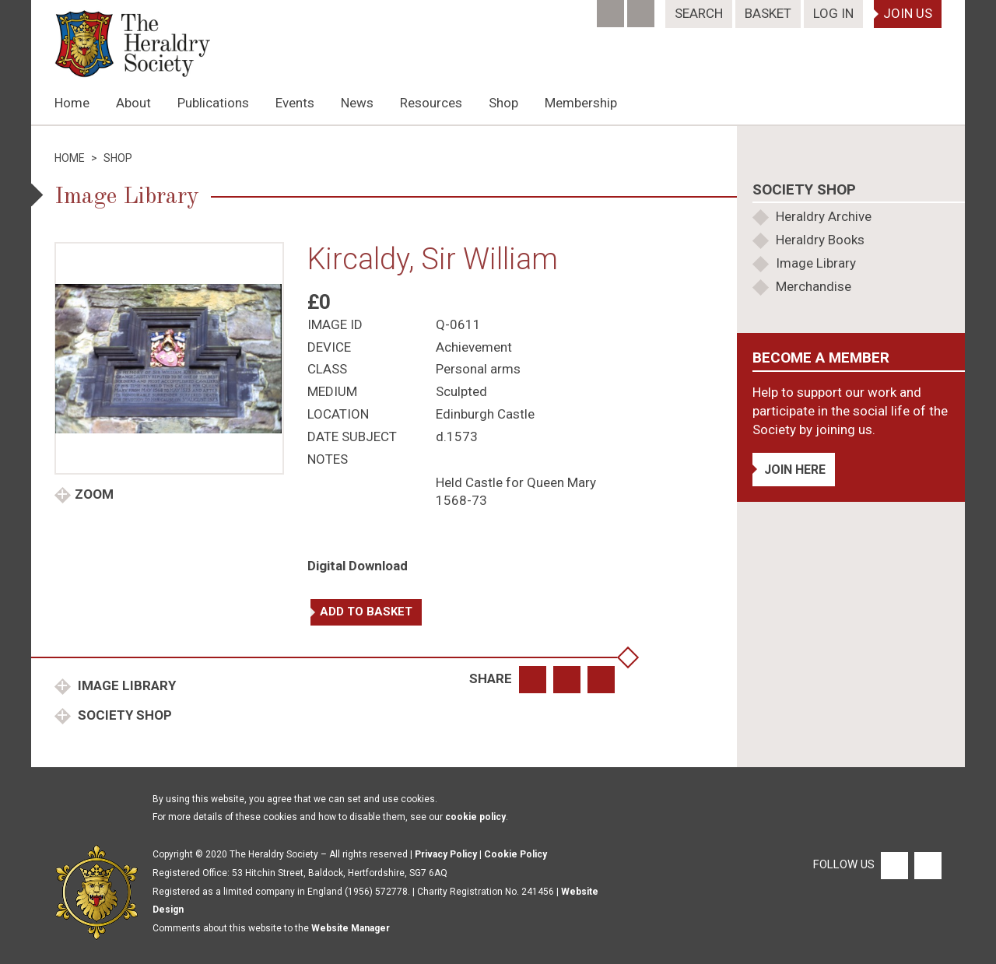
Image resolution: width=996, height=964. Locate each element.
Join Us (907, 13)
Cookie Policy (515, 854)
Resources (431, 102)
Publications (213, 102)
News (357, 102)
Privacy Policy (446, 854)
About (133, 102)
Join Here (795, 469)
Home (71, 102)
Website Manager (350, 928)
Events (294, 102)
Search (699, 13)
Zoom (94, 494)
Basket (768, 13)
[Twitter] (642, 8)
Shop (503, 102)
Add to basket (366, 612)
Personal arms (478, 369)
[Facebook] (612, 8)
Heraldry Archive (824, 216)
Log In (833, 13)
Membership (581, 102)
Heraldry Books (820, 239)
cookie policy (475, 817)
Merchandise (813, 286)
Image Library (125, 685)
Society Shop (123, 715)
